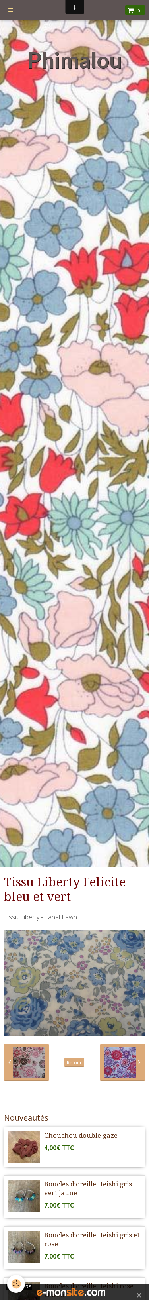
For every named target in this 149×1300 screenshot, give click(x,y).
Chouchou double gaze (81, 1135)
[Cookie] (16, 1284)
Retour (74, 1062)
